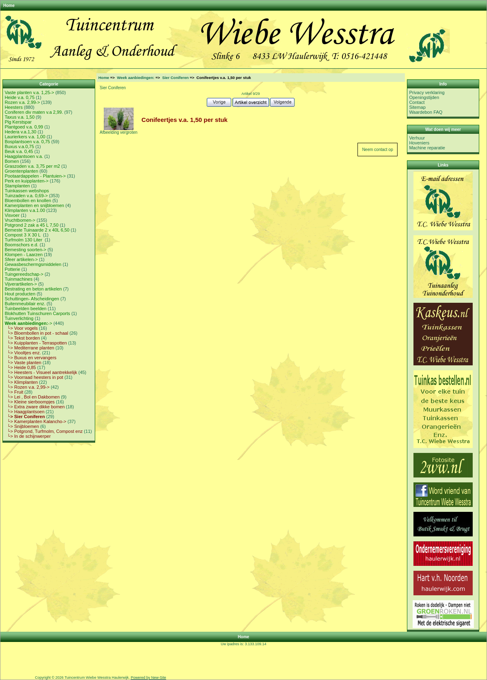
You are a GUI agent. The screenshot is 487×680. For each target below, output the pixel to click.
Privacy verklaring (427, 92)
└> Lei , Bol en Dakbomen (32, 396)
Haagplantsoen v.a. (23, 156)
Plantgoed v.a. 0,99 (23, 126)
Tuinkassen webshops (26, 190)
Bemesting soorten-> (25, 249)
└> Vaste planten (22, 362)
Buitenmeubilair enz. (24, 303)
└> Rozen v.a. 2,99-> (26, 387)
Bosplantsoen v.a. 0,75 (27, 141)
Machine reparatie (427, 147)
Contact (416, 102)
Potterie (12, 269)
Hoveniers (419, 142)
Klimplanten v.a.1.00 (24, 210)
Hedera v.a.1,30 (20, 131)
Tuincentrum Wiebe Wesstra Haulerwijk (97, 677)
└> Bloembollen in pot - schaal (36, 333)
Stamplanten (17, 185)
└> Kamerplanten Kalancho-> (35, 421)
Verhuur (417, 137)
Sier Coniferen (175, 77)
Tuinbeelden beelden (25, 308)
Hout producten (19, 293)
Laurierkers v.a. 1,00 (24, 136)
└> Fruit (13, 392)
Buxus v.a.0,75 (19, 146)
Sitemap (417, 107)
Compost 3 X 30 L (23, 234)
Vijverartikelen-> (20, 283)
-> (28, 323)
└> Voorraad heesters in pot (33, 377)
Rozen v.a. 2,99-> (22, 102)
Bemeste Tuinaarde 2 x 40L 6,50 (36, 229)
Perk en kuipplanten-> (26, 180)
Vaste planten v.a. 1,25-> (29, 92)
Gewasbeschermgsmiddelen (32, 264)
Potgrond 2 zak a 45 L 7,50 (31, 225)
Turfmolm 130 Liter (23, 239)
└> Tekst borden (22, 337)
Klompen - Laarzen (23, 254)
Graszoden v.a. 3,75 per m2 (32, 166)
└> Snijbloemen (21, 426)
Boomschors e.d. (21, 244)
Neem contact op (377, 149)
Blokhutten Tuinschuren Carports (37, 313)
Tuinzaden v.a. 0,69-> (25, 195)
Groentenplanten (21, 171)
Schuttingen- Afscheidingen (31, 298)
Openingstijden (424, 97)
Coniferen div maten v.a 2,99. (33, 112)
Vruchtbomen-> (19, 220)
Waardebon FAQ (425, 112)
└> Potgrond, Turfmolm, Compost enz (43, 431)
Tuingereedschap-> (23, 274)
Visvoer (11, 215)
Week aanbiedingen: (135, 77)
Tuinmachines (18, 279)
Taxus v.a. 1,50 (19, 117)
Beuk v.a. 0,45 (18, 151)
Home (9, 5)
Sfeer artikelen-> (21, 259)
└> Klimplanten (21, 382)
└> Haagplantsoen (24, 411)
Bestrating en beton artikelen (33, 288)
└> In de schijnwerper (27, 436)
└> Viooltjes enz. (22, 352)
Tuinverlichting (19, 318)
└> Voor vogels (21, 328)
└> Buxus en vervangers (30, 357)
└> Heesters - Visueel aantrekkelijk (40, 372)
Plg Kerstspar (17, 121)
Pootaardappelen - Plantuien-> (35, 175)
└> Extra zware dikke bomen (34, 406)
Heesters (13, 107)
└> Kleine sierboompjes (29, 401)
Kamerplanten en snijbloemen (34, 205)
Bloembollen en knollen (27, 200)
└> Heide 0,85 (20, 367)
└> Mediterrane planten (29, 347)
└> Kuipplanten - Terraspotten (35, 342)
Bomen (11, 161)
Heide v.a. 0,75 (19, 97)
